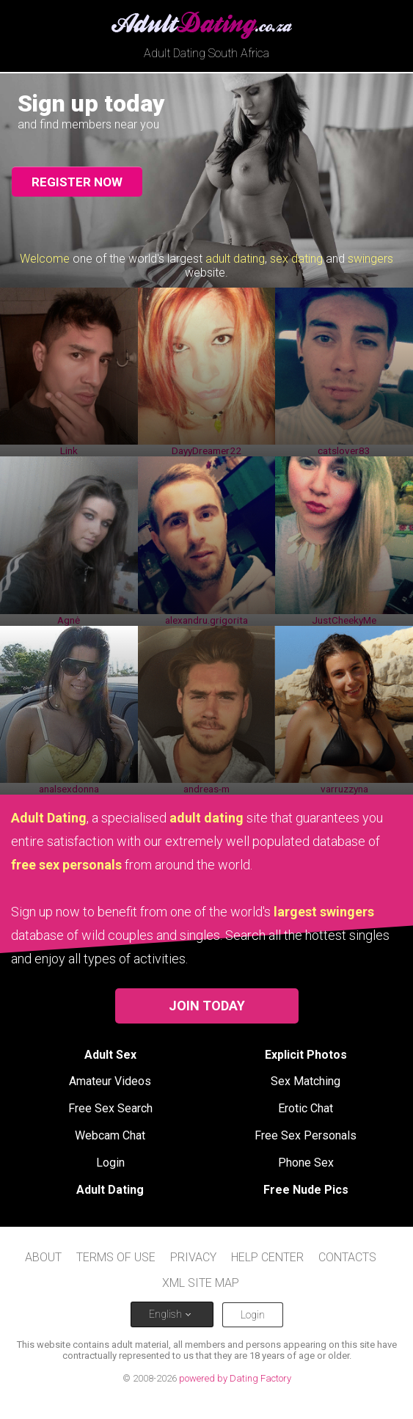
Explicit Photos (306, 1055)
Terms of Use (116, 1257)
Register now (77, 182)
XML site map (200, 1283)
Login (110, 1163)
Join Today (207, 1005)
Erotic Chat (305, 1108)
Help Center (267, 1257)
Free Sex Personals (306, 1135)
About (43, 1257)
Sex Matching (305, 1081)
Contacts (347, 1257)
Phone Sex (306, 1163)
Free (110, 1108)
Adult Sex (110, 1055)
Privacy (193, 1257)
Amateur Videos (110, 1081)
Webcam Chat (110, 1135)
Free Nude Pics (305, 1190)
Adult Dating (110, 1190)
